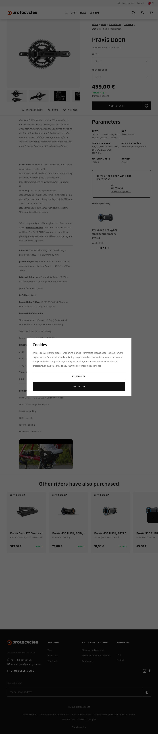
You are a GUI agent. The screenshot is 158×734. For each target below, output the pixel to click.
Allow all (79, 386)
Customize (79, 376)
